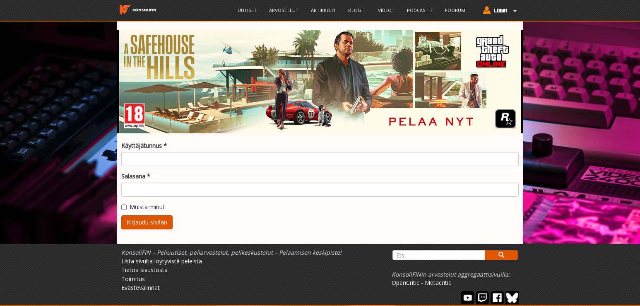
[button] (498, 11)
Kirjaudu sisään (147, 222)
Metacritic (438, 283)
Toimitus (133, 279)
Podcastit (420, 10)
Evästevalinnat (140, 288)
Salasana (135, 176)
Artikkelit (323, 10)
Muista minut (143, 207)
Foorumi (456, 10)
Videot (386, 10)
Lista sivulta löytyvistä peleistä (161, 261)
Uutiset (247, 10)
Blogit (357, 10)
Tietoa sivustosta (144, 270)
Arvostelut (283, 10)
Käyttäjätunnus (144, 145)
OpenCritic (405, 283)
